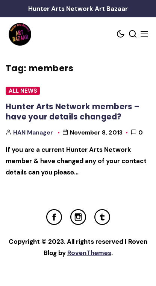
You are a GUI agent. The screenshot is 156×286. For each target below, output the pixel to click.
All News (23, 91)
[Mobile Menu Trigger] (145, 34)
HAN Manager (33, 132)
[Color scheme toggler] (121, 34)
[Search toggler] (133, 34)
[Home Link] (20, 34)
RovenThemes (89, 253)
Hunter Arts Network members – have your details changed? (72, 111)
